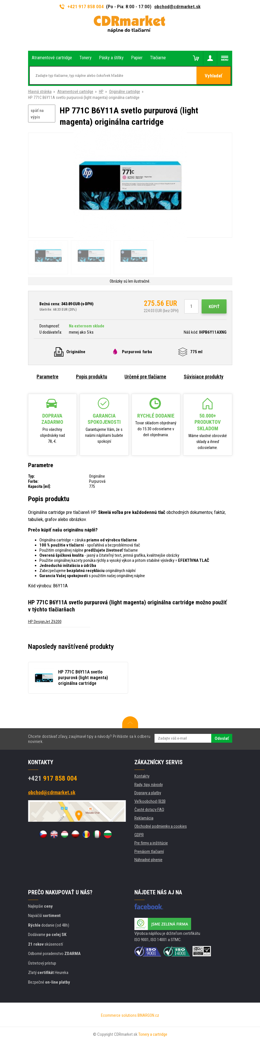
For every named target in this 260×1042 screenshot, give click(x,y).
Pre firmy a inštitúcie (151, 843)
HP (101, 91)
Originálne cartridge (124, 91)
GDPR (139, 834)
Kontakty (141, 776)
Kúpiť (214, 306)
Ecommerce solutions (119, 1015)
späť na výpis (37, 114)
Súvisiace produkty (203, 377)
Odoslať (222, 738)
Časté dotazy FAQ (149, 809)
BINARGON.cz (148, 1015)
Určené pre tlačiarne (145, 377)
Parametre (47, 377)
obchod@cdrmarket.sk (177, 6)
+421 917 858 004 (82, 6)
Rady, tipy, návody (148, 784)
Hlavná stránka (40, 91)
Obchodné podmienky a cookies (160, 826)
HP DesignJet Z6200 (45, 621)
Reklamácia (143, 818)
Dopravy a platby (147, 792)
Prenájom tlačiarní (149, 851)
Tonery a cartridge (152, 1034)
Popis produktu (91, 377)
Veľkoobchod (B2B (150, 801)
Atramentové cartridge (75, 91)
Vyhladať (213, 76)
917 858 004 (52, 778)
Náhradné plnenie (148, 859)
